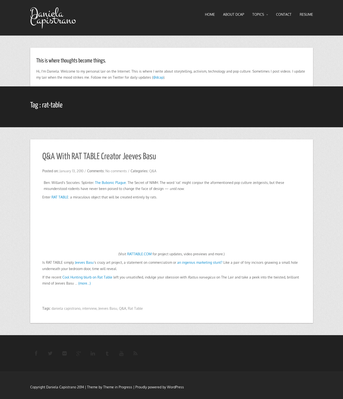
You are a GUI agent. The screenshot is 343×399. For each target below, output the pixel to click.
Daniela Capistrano (53, 17)
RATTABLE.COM (139, 254)
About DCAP (233, 14)
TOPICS (260, 14)
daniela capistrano (65, 308)
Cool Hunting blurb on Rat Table (87, 277)
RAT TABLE (59, 197)
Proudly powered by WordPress (159, 387)
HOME (210, 14)
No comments (116, 171)
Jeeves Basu (84, 262)
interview (89, 308)
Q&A (152, 171)
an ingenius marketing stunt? (199, 262)
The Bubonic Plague (110, 183)
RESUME (306, 14)
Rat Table (135, 308)
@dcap (158, 77)
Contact (284, 14)
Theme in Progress (117, 387)
